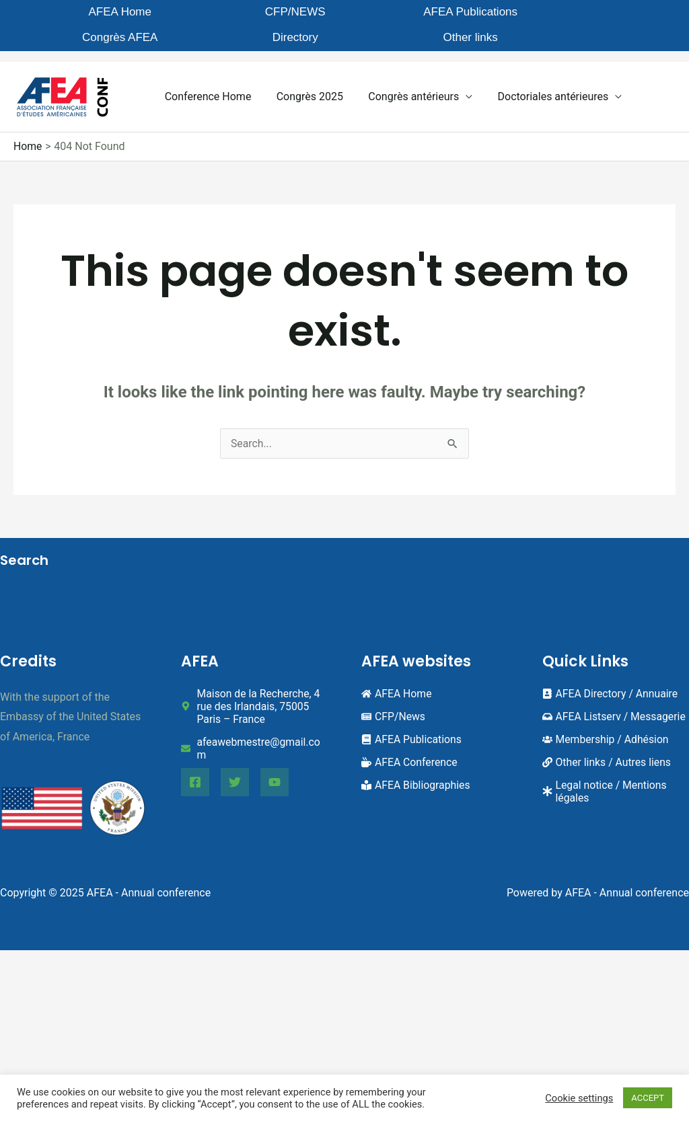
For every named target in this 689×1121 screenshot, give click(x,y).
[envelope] (254, 736)
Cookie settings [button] (579, 1098)
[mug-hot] (409, 750)
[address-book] (611, 681)
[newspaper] (393, 704)
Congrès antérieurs (404, 84)
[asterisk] (616, 779)
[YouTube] (274, 770)
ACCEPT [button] (647, 1098)
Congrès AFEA (399, 13)
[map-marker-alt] (254, 694)
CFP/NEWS (189, 13)
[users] (606, 727)
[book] (412, 727)
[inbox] (615, 704)
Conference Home (206, 84)
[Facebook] (195, 770)
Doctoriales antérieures (540, 84)
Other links (610, 13)
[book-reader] (416, 773)
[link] (607, 750)
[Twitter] (235, 770)
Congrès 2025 (304, 84)
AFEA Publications (295, 19)
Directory (505, 13)
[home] (397, 681)
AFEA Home (84, 13)
